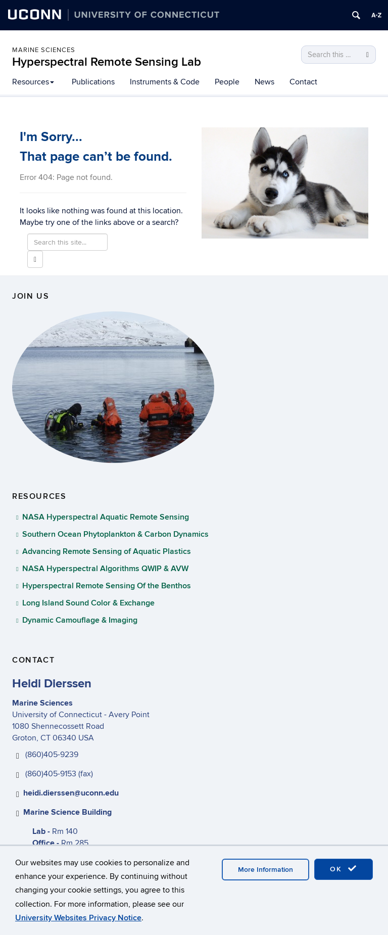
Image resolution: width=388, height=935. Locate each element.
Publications (93, 82)
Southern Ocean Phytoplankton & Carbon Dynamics (115, 534)
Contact (303, 82)
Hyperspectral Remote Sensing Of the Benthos (106, 586)
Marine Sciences (43, 50)
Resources (33, 82)
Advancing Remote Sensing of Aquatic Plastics (106, 551)
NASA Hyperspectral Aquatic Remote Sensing (105, 517)
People (227, 82)
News (264, 82)
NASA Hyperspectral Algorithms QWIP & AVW (105, 569)
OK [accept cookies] (343, 868)
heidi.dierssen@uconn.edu (71, 793)
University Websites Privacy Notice (78, 918)
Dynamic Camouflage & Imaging (79, 620)
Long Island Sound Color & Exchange (88, 603)
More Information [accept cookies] (265, 869)
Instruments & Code (165, 82)
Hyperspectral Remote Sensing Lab (106, 62)
